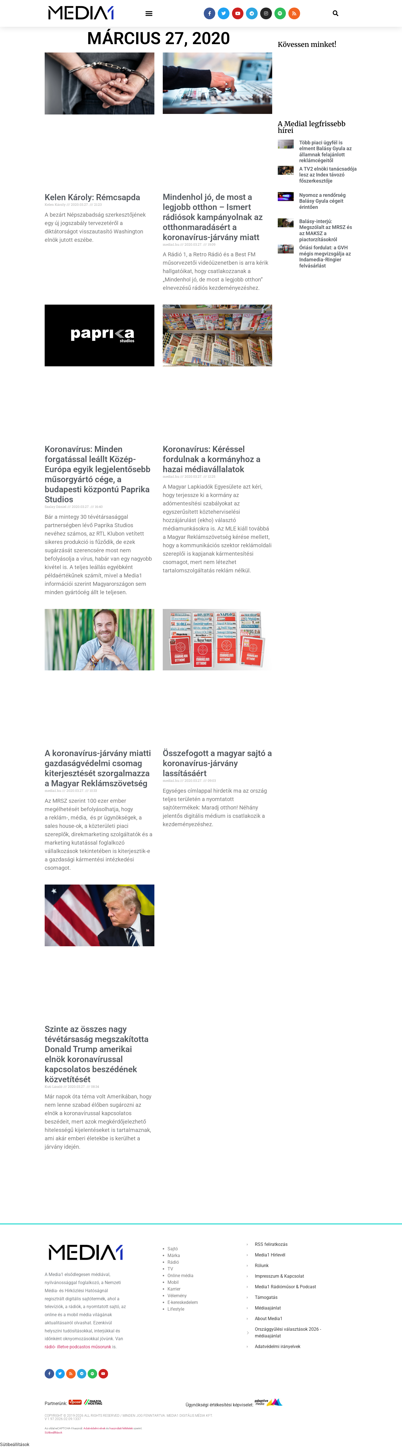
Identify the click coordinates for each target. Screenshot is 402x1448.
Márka (174, 1255)
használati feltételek (121, 1428)
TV (170, 1269)
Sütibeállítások (53, 1432)
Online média (180, 1275)
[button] (149, 13)
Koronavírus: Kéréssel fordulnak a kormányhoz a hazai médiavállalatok (211, 459)
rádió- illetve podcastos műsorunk (78, 1346)
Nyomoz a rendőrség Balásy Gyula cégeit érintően (322, 201)
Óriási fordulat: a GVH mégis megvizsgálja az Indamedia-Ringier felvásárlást (325, 257)
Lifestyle (176, 1309)
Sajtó (173, 1248)
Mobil (173, 1282)
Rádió (173, 1262)
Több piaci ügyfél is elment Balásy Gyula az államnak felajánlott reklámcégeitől (325, 152)
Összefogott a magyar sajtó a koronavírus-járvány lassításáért (217, 763)
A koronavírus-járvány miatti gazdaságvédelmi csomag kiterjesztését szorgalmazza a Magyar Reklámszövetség (98, 768)
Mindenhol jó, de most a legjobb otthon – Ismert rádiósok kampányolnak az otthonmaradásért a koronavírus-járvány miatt (213, 217)
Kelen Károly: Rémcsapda (92, 197)
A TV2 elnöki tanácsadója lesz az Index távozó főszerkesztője (328, 175)
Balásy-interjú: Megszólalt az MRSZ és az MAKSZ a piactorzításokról (325, 230)
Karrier (174, 1289)
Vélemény (177, 1295)
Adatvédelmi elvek (94, 1428)
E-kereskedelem (183, 1302)
